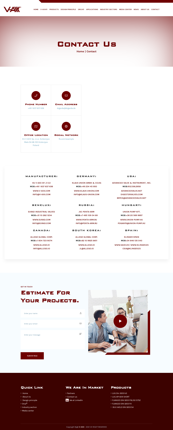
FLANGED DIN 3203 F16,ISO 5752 (126, 400)
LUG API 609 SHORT (120, 397)
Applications (92, 9)
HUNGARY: (132, 209)
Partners (70, 393)
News (136, 9)
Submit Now (32, 356)
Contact (155, 9)
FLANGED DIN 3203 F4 (121, 403)
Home (36, 9)
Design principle (29, 400)
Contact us (71, 397)
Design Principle (68, 9)
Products (54, 9)
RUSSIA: (86, 209)
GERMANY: (86, 181)
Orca (24, 403)
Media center (27, 410)
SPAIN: (131, 234)
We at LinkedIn (74, 400)
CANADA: (41, 234)
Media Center (125, 9)
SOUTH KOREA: (86, 234)
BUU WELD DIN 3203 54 (122, 407)
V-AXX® (43, 9)
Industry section (29, 407)
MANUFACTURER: (41, 181)
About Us (145, 9)
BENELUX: (41, 209)
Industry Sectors (108, 9)
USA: (131, 181)
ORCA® (81, 9)
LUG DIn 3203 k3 (119, 393)
